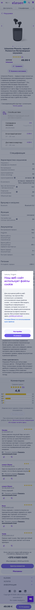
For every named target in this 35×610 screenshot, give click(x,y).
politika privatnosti (16, 316)
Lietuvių (7, 274)
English (13, 274)
